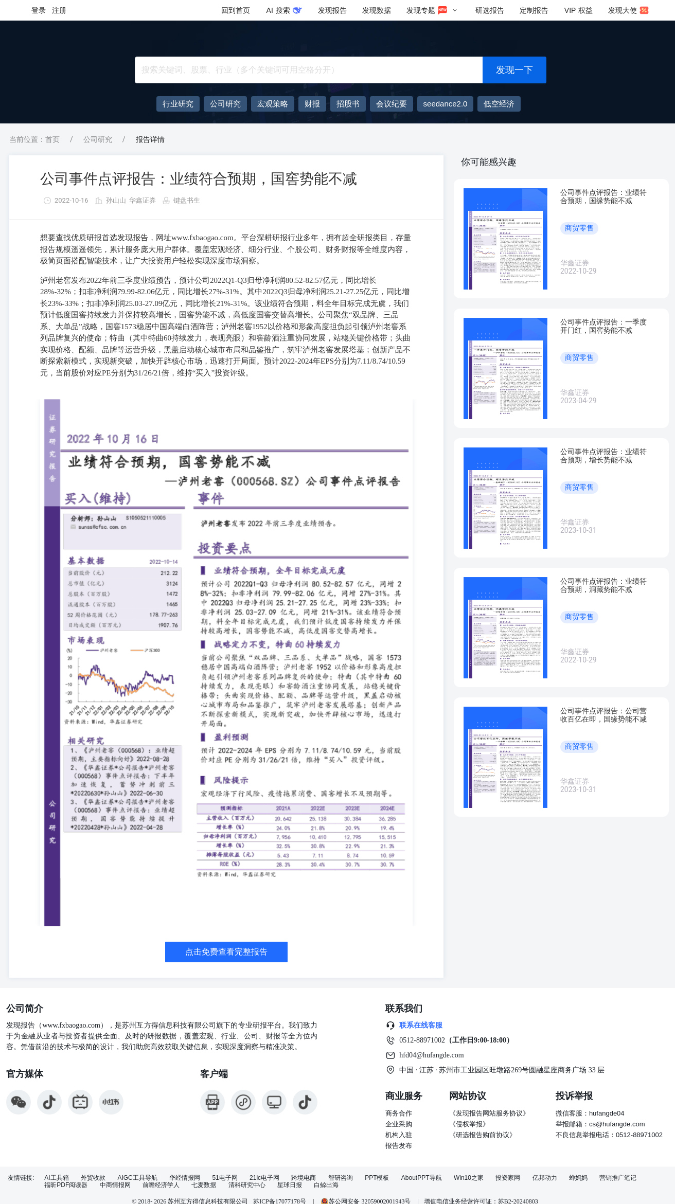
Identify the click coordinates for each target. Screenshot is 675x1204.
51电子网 (224, 1178)
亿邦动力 (544, 1178)
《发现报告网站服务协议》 (489, 1113)
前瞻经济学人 (161, 1185)
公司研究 (97, 139)
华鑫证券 (142, 200)
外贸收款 (93, 1178)
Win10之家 (469, 1178)
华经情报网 (184, 1178)
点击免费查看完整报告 (226, 952)
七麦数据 (203, 1185)
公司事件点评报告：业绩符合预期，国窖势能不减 (198, 178)
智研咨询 (340, 1178)
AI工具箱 (56, 1178)
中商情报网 (115, 1185)
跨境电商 (303, 1178)
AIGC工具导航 (137, 1178)
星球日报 (289, 1185)
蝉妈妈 (578, 1178)
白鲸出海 (326, 1185)
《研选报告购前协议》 (482, 1135)
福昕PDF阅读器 (65, 1185)
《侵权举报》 (469, 1124)
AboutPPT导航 (421, 1178)
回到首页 (235, 10)
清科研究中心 (246, 1185)
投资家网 (507, 1178)
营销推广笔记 (617, 1178)
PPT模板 (377, 1178)
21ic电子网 (264, 1178)
